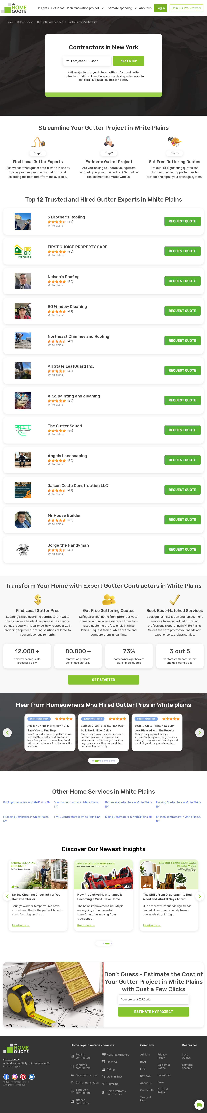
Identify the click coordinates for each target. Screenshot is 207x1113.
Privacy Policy (162, 1056)
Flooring (109, 1062)
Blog (143, 1061)
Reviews (145, 1076)
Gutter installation (85, 1082)
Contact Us (147, 1090)
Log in (160, 8)
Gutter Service (25, 22)
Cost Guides (186, 1056)
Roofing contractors (80, 1056)
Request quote (182, 221)
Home (10, 22)
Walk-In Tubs (112, 1076)
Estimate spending (121, 8)
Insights (43, 8)
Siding (108, 1069)
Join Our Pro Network (186, 8)
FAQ (142, 1068)
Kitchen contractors (80, 1101)
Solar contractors (84, 1075)
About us (145, 8)
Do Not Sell (164, 1075)
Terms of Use (145, 1099)
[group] (38, 895)
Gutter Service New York (50, 22)
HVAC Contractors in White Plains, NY (77, 816)
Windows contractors (80, 1066)
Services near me (187, 1066)
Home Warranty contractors (114, 1092)
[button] (93, 761)
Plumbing (110, 1084)
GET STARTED (103, 680)
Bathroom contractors (80, 1091)
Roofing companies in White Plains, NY (27, 802)
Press (160, 1082)
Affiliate (145, 1054)
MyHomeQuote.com (20, 1082)
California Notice (163, 1066)
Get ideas (57, 8)
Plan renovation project (85, 8)
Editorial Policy (162, 1091)
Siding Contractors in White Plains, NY (129, 816)
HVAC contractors (115, 1054)
